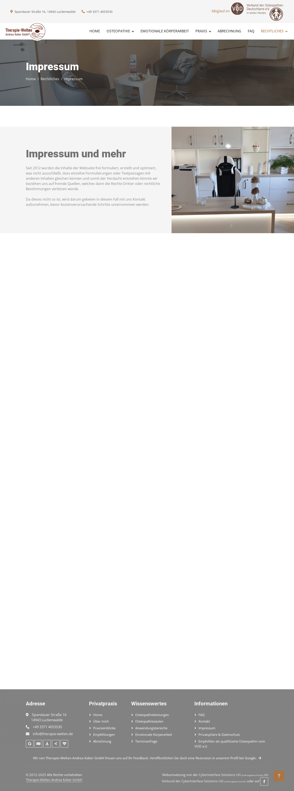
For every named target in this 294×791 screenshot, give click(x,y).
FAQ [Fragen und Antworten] (251, 31)
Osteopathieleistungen (152, 715)
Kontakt (204, 721)
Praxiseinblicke (104, 728)
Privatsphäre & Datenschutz (219, 734)
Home (94, 31)
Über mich (101, 721)
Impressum (206, 728)
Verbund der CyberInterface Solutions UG (204, 781)
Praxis (201, 31)
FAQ (201, 715)
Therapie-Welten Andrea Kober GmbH (54, 780)
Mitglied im (248, 11)
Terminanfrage (146, 741)
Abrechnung (229, 31)
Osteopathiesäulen (149, 721)
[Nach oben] (279, 776)
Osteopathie (118, 31)
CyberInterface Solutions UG (231, 775)
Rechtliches (272, 31)
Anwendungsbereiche (151, 728)
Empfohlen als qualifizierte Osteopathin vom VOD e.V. (230, 744)
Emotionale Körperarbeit (164, 31)
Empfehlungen (104, 734)
